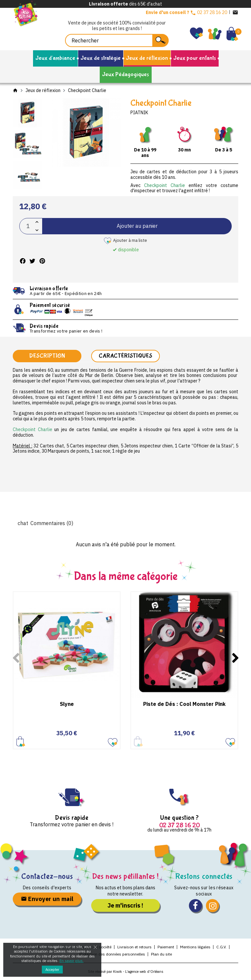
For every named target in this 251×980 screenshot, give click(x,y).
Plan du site (161, 954)
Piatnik (139, 113)
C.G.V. (221, 947)
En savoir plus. (71, 960)
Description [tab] (47, 356)
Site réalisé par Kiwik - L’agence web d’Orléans (125, 972)
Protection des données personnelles (112, 954)
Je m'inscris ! (125, 906)
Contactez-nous (47, 877)
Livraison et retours (134, 947)
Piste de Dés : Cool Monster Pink (184, 704)
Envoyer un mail (47, 899)
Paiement (166, 947)
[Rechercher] (117, 40)
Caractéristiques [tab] (125, 356)
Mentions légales (195, 947)
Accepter (52, 969)
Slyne (67, 704)
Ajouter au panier (137, 226)
